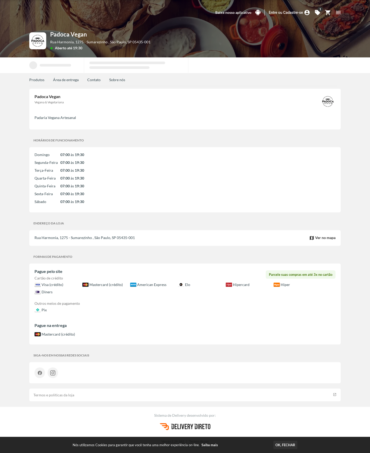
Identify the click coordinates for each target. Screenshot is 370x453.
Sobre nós (117, 80)
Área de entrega (66, 80)
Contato (94, 80)
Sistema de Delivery (170, 415)
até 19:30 (74, 48)
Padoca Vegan (68, 34)
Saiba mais (209, 445)
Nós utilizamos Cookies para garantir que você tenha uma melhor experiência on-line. (145, 445)
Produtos (36, 80)
